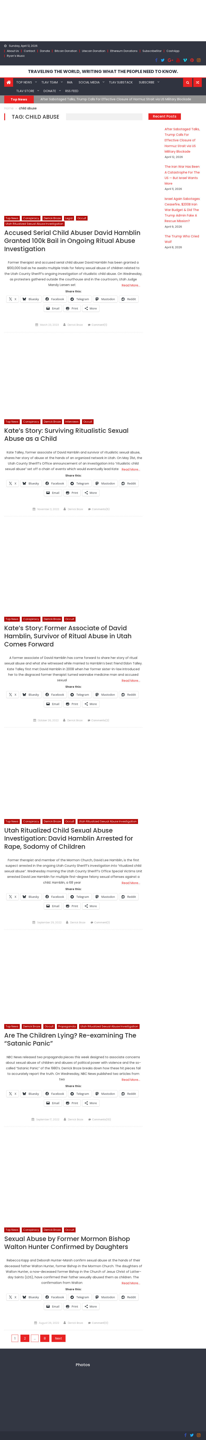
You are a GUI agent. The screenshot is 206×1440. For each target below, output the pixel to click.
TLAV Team (49, 82)
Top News (24, 82)
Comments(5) (101, 509)
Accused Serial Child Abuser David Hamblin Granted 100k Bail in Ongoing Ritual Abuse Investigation (72, 241)
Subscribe (146, 82)
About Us (13, 51)
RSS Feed (71, 91)
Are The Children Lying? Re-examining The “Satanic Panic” (70, 1040)
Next (58, 1338)
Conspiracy (31, 218)
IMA (69, 82)
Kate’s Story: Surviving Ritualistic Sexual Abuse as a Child (66, 435)
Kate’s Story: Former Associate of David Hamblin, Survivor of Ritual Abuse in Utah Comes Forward (68, 636)
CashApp (172, 51)
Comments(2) (100, 720)
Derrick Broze (52, 218)
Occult (81, 218)
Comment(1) (99, 325)
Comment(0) (100, 1323)
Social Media (89, 82)
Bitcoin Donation (66, 51)
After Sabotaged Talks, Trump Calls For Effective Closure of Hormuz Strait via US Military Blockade (115, 99)
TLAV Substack (121, 82)
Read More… (131, 285)
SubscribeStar (152, 51)
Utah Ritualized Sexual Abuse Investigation (34, 224)
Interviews (72, 422)
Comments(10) (101, 1119)
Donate (45, 51)
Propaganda (67, 1026)
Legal (69, 218)
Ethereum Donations (124, 51)
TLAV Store (25, 91)
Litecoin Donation (93, 51)
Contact (29, 51)
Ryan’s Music (16, 56)
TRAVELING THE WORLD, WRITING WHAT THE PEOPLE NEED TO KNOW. (103, 71)
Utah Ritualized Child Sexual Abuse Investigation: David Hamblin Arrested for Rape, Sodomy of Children (68, 839)
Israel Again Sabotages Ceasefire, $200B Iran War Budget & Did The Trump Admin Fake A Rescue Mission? (182, 210)
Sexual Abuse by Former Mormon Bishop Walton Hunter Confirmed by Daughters (67, 1243)
